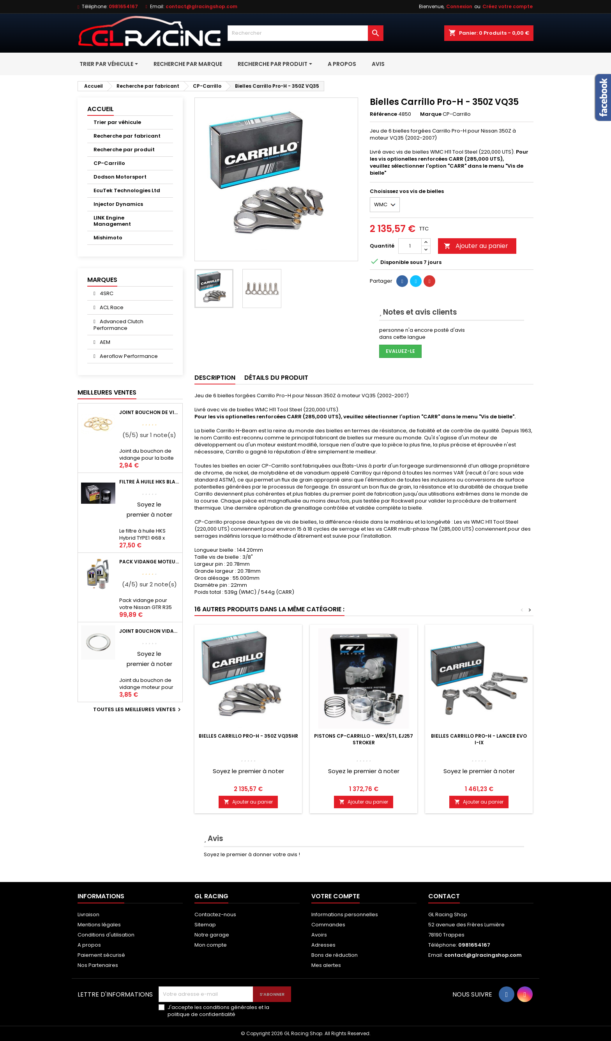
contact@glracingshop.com (201, 6)
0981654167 (123, 6)
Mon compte (210, 945)
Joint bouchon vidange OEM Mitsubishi (149, 631)
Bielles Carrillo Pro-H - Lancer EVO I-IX (479, 739)
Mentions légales (99, 924)
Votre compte (335, 896)
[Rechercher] (305, 33)
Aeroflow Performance (128, 356)
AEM (104, 342)
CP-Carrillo (109, 163)
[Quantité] (410, 246)
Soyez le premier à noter (248, 771)
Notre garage (211, 934)
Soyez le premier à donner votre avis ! (252, 854)
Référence (383, 114)
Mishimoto (108, 237)
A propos (89, 945)
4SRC (106, 293)
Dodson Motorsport (120, 177)
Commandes (328, 924)
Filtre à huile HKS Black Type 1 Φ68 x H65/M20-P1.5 (149, 481)
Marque (430, 114)
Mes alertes (326, 965)
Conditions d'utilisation (106, 934)
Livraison (88, 914)
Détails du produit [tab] (276, 377)
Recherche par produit (124, 149)
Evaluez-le (400, 351)
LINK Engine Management (112, 221)
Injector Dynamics (118, 204)
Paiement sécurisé (101, 955)
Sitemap (205, 924)
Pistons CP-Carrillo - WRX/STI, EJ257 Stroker (363, 739)
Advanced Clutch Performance (118, 325)
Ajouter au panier (476, 245)
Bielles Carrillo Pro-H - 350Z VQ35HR (248, 736)
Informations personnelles (344, 914)
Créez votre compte (507, 6)
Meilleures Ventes (107, 392)
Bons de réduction (334, 955)
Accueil (100, 108)
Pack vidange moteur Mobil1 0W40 (149, 561)
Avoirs (319, 934)
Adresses (323, 945)
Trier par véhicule (117, 122)
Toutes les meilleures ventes (138, 709)
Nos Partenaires (98, 965)
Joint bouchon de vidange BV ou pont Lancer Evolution (149, 412)
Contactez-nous (215, 914)
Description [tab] (214, 377)
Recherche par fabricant (127, 136)
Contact (444, 896)
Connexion (459, 6)
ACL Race (111, 307)
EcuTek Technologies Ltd (127, 190)
